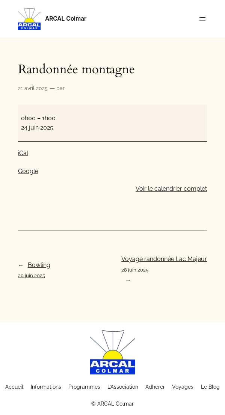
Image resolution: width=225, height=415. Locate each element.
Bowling (34, 271)
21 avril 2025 (33, 88)
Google (28, 171)
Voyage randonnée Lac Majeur (164, 265)
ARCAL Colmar (65, 18)
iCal (23, 153)
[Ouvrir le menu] (202, 18)
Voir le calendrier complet (171, 188)
